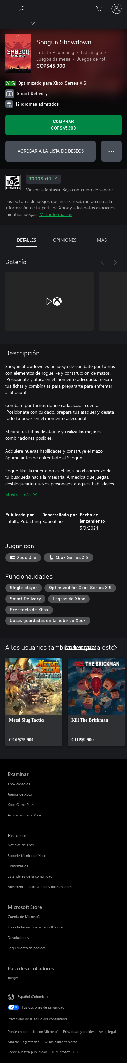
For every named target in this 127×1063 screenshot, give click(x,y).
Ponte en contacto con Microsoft (33, 1031)
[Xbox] (17, 23)
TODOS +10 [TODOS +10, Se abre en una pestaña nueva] (43, 179)
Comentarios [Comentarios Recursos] (18, 866)
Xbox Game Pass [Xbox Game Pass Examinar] (21, 804)
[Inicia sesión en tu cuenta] (116, 9)
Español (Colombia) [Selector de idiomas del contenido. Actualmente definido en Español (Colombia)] (33, 996)
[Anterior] (102, 262)
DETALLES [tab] (26, 240)
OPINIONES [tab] (64, 240)
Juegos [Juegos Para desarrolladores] (13, 978)
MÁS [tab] (102, 240)
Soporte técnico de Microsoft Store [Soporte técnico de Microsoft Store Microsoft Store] (35, 927)
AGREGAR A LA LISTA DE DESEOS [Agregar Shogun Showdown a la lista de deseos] (51, 151)
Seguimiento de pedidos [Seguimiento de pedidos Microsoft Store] (27, 948)
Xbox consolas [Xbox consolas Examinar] (19, 784)
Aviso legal (107, 1031)
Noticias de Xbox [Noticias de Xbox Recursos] (21, 845)
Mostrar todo (80, 647)
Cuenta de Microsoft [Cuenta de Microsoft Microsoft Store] (24, 916)
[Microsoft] (63, 5)
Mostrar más (21, 494)
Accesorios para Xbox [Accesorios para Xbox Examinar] (24, 815)
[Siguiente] (115, 262)
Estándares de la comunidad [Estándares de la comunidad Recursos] (30, 876)
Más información (55, 214)
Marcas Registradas (23, 1042)
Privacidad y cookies (79, 1031)
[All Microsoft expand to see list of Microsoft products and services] (8, 9)
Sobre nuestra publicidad (27, 1052)
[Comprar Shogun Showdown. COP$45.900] (63, 125)
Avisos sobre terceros (60, 1042)
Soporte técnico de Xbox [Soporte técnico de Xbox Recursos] (27, 855)
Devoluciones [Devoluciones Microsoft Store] (18, 937)
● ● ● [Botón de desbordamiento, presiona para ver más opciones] (111, 151)
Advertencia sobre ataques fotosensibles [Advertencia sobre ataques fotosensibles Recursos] (40, 887)
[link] (33, 702)
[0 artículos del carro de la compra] (101, 9)
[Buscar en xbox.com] (22, 8)
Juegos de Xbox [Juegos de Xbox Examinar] (20, 794)
